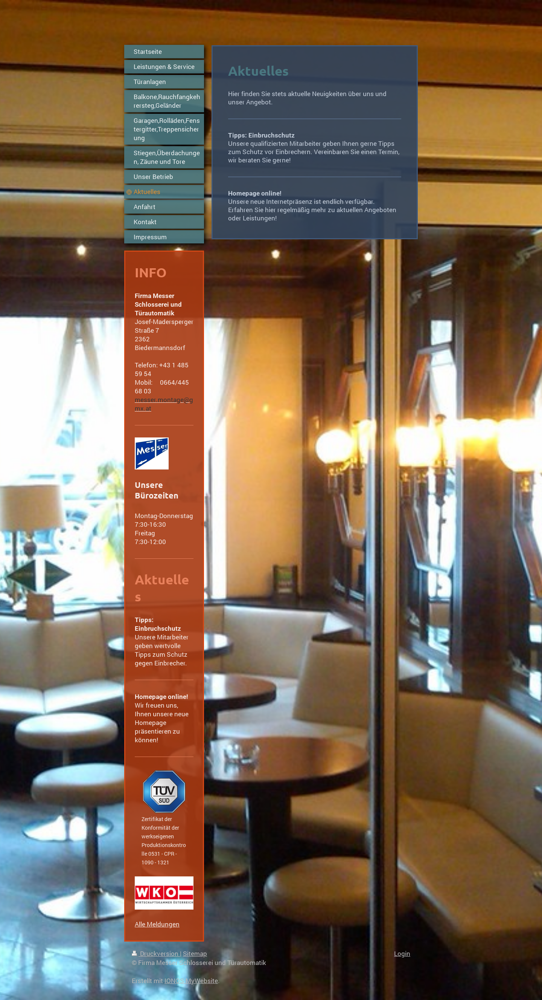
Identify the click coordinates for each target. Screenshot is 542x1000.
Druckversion (156, 953)
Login (402, 953)
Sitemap (195, 953)
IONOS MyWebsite (191, 980)
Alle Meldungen (157, 924)
